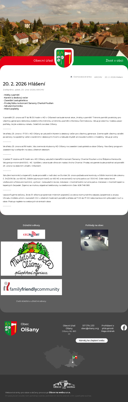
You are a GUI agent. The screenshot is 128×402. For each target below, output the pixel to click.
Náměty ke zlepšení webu (91, 340)
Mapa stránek (107, 331)
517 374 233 (88, 325)
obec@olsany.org (90, 328)
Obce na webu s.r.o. (59, 392)
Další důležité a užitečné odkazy (31, 301)
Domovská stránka (81, 76)
